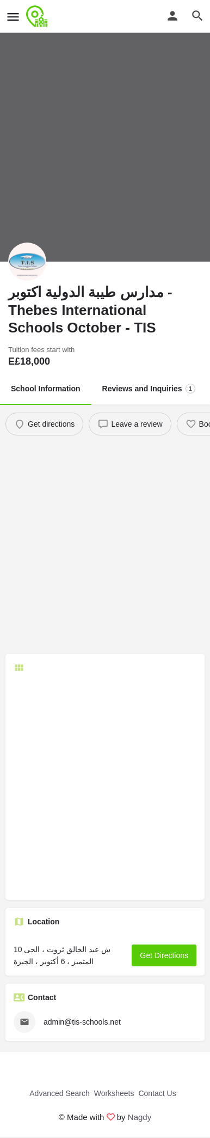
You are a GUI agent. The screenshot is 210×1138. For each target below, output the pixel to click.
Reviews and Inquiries (148, 389)
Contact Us (157, 1093)
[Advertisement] (105, 546)
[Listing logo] (27, 262)
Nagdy (139, 1117)
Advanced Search (59, 1093)
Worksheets (114, 1093)
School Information (46, 388)
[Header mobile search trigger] (197, 16)
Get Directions (164, 955)
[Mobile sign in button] (172, 16)
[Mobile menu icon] (13, 16)
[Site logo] (38, 16)
